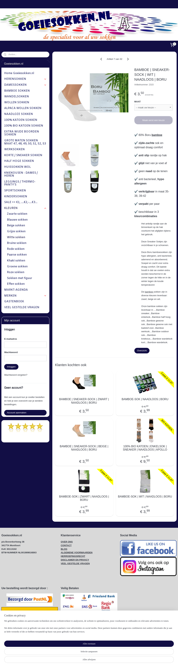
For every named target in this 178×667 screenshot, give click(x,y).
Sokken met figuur (19, 278)
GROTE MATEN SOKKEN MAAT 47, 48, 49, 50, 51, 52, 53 (25, 142)
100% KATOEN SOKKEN (20, 120)
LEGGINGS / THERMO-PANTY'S (19, 183)
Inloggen (11, 366)
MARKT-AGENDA (16, 290)
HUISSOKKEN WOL (17, 167)
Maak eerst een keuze (153, 120)
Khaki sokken (16, 260)
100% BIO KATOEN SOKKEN (23, 126)
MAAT (137, 101)
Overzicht (142, 350)
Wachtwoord (11, 352)
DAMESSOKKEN (25, 85)
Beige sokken (16, 225)
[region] (66, 654)
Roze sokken (15, 272)
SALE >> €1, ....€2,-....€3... (20, 202)
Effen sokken (16, 284)
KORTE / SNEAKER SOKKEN (23, 155)
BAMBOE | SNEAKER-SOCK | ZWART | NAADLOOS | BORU (84, 401)
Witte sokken (16, 237)
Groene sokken (17, 266)
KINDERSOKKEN (15, 196)
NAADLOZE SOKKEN (18, 114)
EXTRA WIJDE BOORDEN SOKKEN (21, 133)
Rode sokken (16, 249)
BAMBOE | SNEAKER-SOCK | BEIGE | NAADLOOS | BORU (84, 448)
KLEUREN (25, 208)
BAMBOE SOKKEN (17, 91)
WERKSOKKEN (14, 149)
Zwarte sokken (17, 214)
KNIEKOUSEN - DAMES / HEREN (21, 174)
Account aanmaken (16, 412)
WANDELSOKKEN (16, 96)
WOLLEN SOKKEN (16, 102)
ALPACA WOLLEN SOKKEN (22, 108)
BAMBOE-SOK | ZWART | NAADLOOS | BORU (84, 498)
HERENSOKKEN (25, 79)
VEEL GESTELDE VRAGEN (21, 307)
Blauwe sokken (17, 220)
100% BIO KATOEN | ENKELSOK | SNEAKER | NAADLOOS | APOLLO (145, 448)
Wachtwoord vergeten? (15, 375)
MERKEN (25, 296)
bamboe (157, 135)
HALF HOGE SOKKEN (19, 161)
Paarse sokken (17, 255)
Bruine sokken (16, 243)
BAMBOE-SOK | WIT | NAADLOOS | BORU (145, 496)
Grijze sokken (16, 231)
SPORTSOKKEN (15, 190)
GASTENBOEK (14, 301)
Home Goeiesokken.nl (19, 73)
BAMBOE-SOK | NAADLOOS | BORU (145, 399)
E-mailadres (10, 339)
